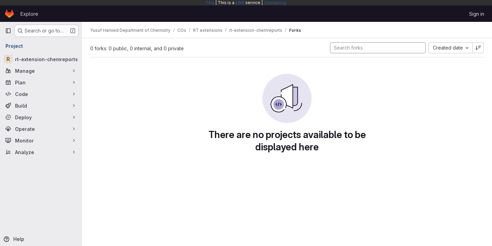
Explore (29, 14)
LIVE (239, 2)
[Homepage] (9, 13)
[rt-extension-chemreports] (41, 59)
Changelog (275, 2)
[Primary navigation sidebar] (8, 30)
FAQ (210, 2)
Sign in (476, 14)
